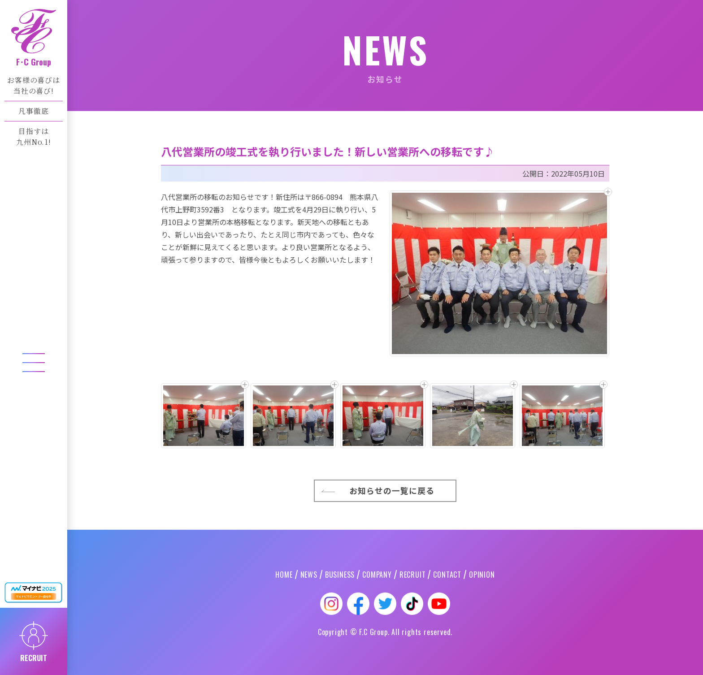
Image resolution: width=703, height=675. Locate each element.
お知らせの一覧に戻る (392, 582)
